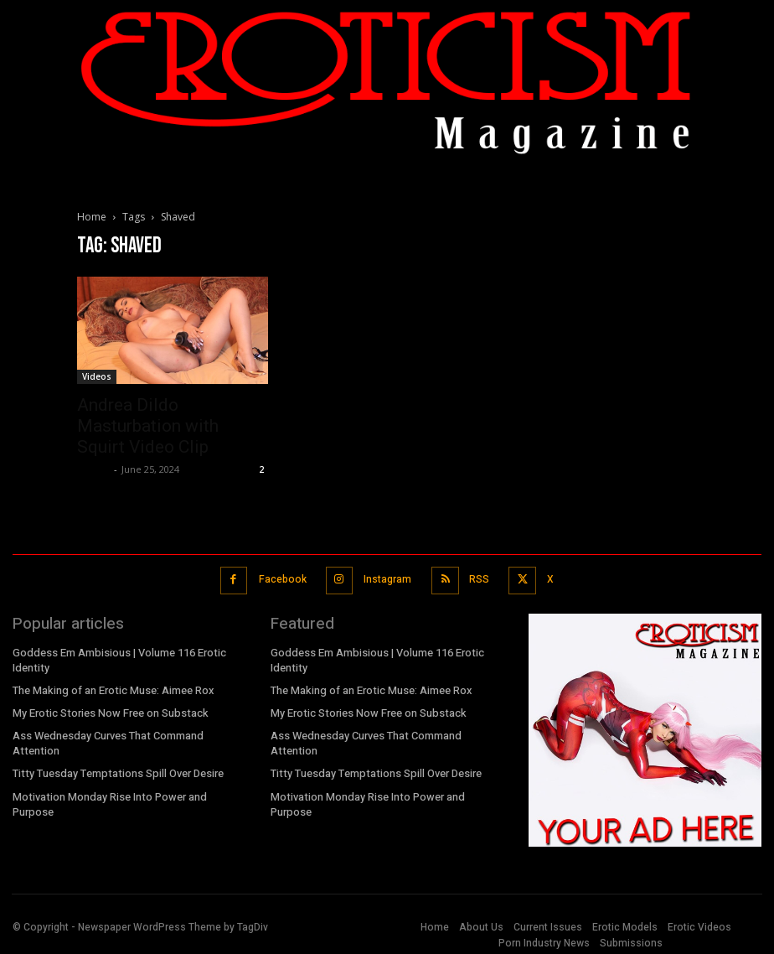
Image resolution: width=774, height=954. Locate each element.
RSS (477, 576)
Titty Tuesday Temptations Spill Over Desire (115, 765)
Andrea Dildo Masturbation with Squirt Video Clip (148, 426)
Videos (96, 376)
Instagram (386, 576)
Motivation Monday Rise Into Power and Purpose (128, 787)
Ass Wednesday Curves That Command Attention (106, 735)
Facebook (283, 576)
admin (93, 469)
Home (91, 217)
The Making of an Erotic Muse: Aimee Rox (111, 683)
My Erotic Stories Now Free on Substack (107, 705)
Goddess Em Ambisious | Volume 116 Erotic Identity (117, 654)
